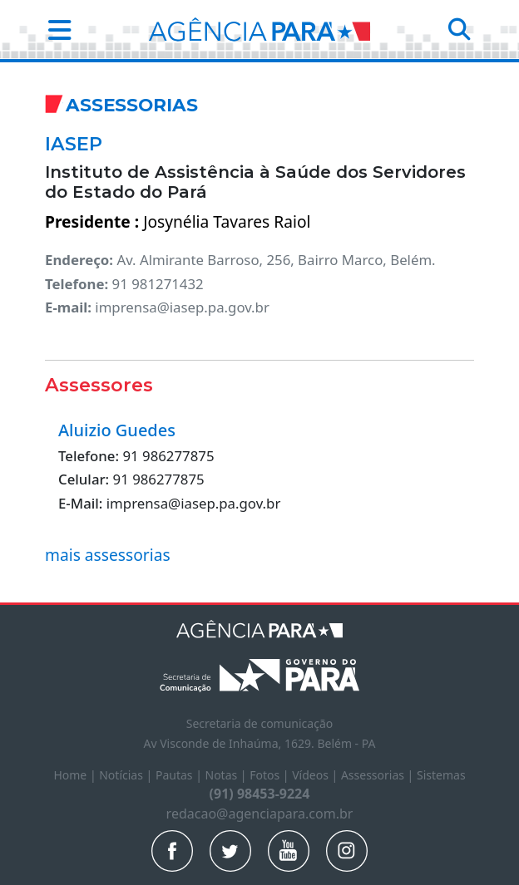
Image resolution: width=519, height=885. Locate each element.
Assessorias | (379, 775)
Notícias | (127, 775)
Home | (76, 775)
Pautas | (180, 775)
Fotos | (271, 775)
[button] (54, 29)
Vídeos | (316, 775)
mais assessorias (108, 554)
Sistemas (441, 775)
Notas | (227, 775)
